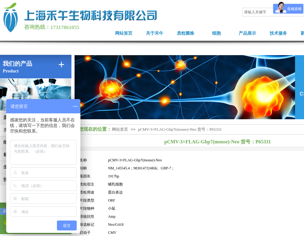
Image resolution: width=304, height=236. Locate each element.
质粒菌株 (185, 33)
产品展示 (247, 33)
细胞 (216, 33)
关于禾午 (154, 33)
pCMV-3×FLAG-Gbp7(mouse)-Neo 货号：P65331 (180, 129)
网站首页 (123, 33)
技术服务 (278, 33)
